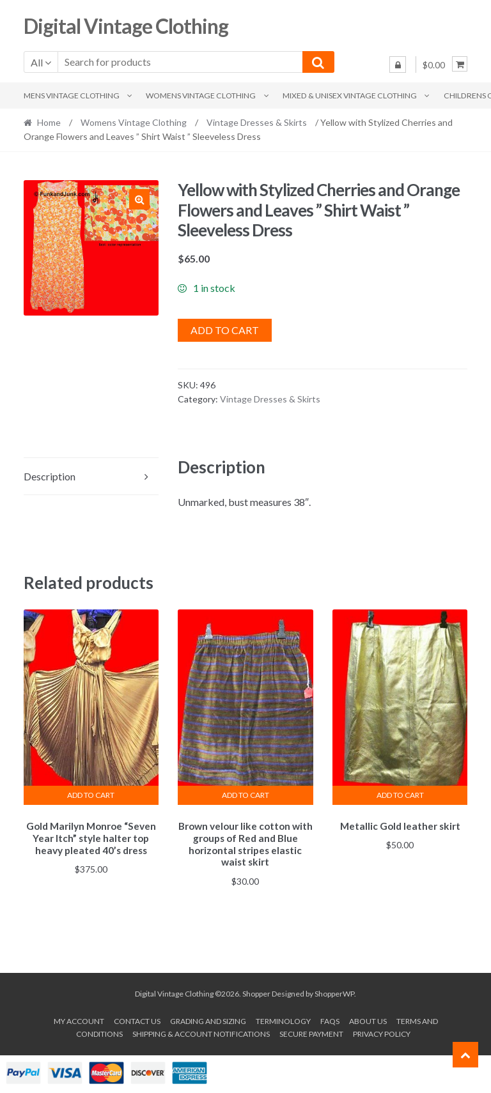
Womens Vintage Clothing (201, 95)
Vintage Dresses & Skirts (257, 122)
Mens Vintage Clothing (72, 95)
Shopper (256, 992)
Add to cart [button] (90, 795)
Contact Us (137, 1019)
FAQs (329, 1019)
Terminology (283, 1019)
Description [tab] (49, 476)
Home (49, 122)
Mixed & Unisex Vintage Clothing (350, 95)
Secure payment (311, 1032)
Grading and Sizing (208, 1019)
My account (79, 1019)
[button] (139, 199)
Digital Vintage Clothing (126, 25)
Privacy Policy (381, 1032)
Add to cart (225, 330)
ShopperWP (334, 992)
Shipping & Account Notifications (201, 1032)
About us (368, 1019)
